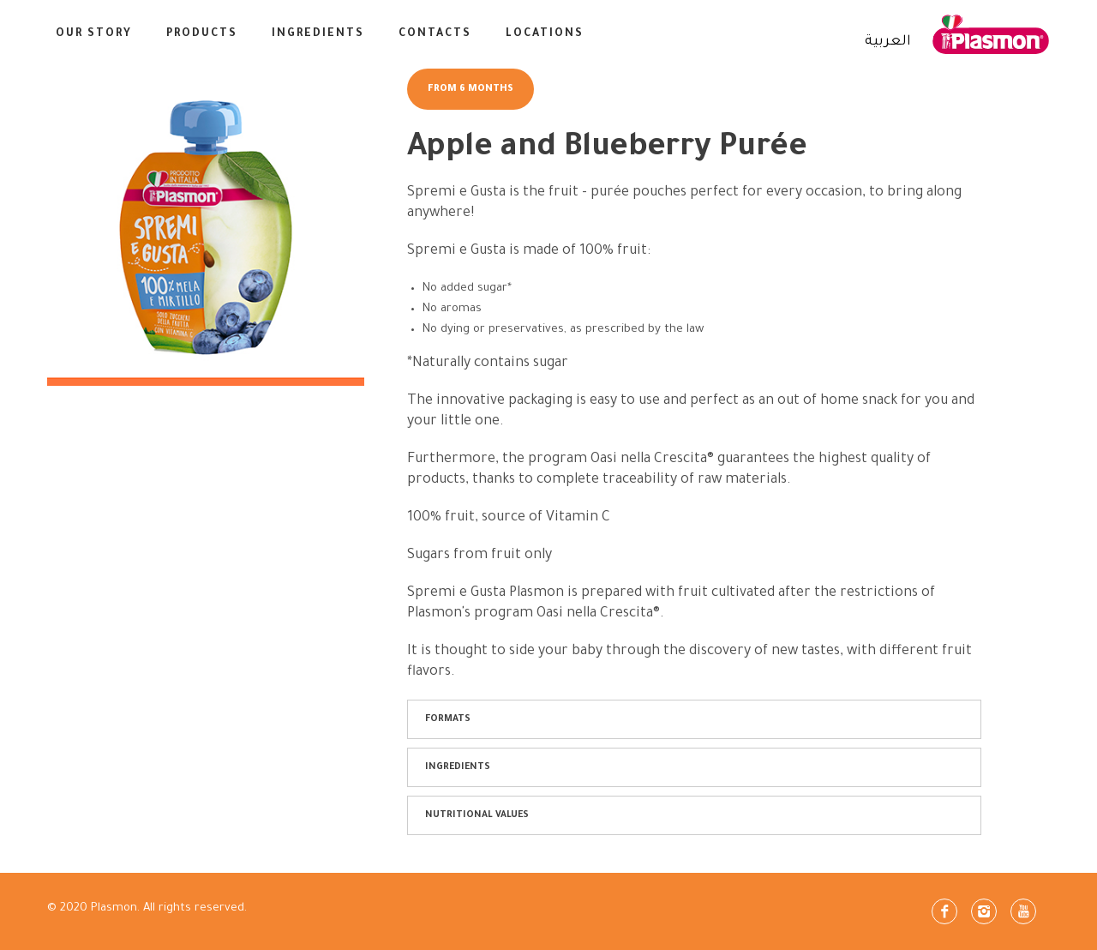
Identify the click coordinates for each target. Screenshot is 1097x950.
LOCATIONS (545, 34)
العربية (888, 42)
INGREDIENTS (318, 34)
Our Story (94, 34)
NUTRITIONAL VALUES (477, 815)
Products (201, 34)
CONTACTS (435, 34)
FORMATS (448, 719)
